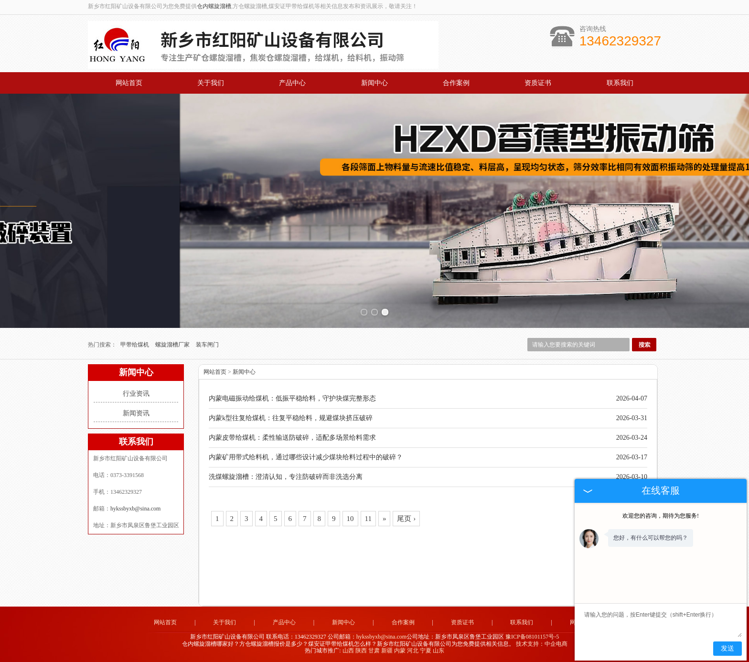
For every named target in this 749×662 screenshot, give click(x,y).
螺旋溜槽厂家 (173, 344)
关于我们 (210, 83)
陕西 (361, 650)
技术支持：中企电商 (541, 643)
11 (368, 518)
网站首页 (129, 83)
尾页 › (406, 518)
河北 (412, 650)
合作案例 (456, 83)
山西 (348, 650)
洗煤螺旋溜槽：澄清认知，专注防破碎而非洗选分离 (286, 476)
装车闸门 (207, 344)
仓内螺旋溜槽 (214, 6)
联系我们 (620, 83)
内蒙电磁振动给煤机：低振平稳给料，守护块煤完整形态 (292, 398)
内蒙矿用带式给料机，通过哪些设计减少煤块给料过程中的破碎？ (306, 457)
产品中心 (292, 83)
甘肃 (374, 650)
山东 (438, 650)
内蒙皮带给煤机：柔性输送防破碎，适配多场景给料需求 (292, 437)
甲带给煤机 (135, 344)
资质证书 (537, 83)
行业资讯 (136, 393)
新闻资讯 (136, 413)
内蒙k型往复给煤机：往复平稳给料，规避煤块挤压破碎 (291, 418)
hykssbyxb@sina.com (135, 508)
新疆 (387, 650)
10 (350, 518)
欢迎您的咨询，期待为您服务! (660, 515)
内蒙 (400, 650)
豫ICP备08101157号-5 (532, 636)
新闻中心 (374, 83)
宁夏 (425, 650)
